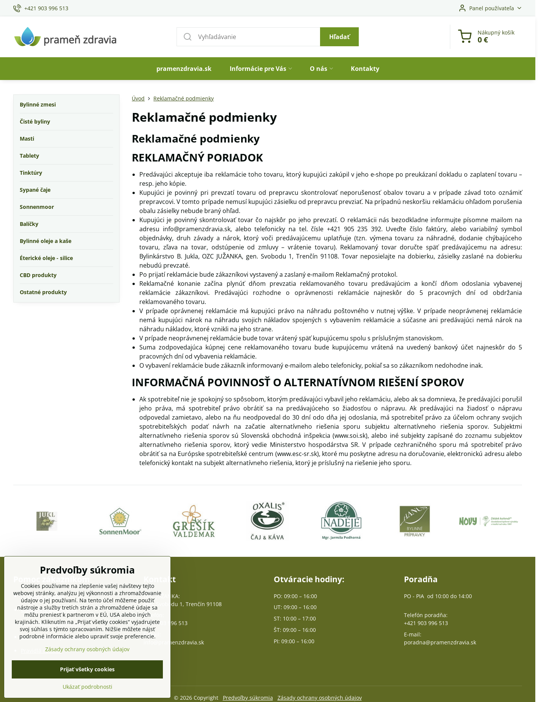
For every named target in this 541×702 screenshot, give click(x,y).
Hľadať (339, 37)
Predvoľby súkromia (248, 697)
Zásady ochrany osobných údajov (320, 697)
